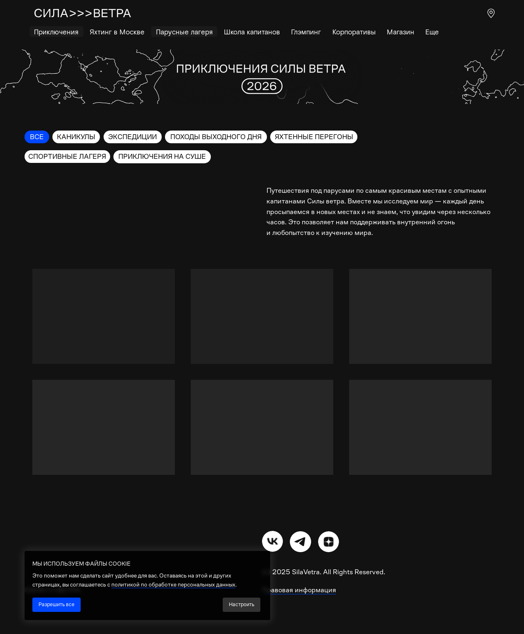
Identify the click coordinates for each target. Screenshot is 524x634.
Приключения (56, 31)
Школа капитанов (252, 31)
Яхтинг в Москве (117, 31)
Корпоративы (354, 31)
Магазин (400, 31)
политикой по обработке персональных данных (173, 584)
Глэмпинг (306, 31)
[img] (272, 541)
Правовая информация (299, 590)
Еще (432, 31)
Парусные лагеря (184, 31)
